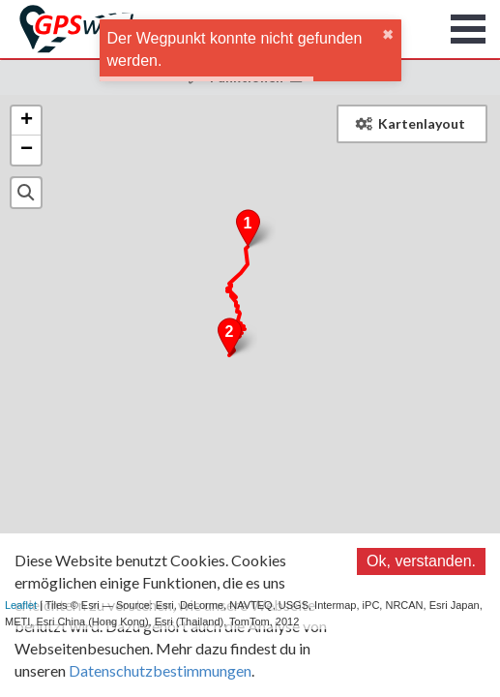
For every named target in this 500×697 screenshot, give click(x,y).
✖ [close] (388, 35)
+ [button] (26, 121)
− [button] (26, 150)
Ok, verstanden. (421, 561)
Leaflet (21, 605)
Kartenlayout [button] (410, 123)
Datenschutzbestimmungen (160, 670)
